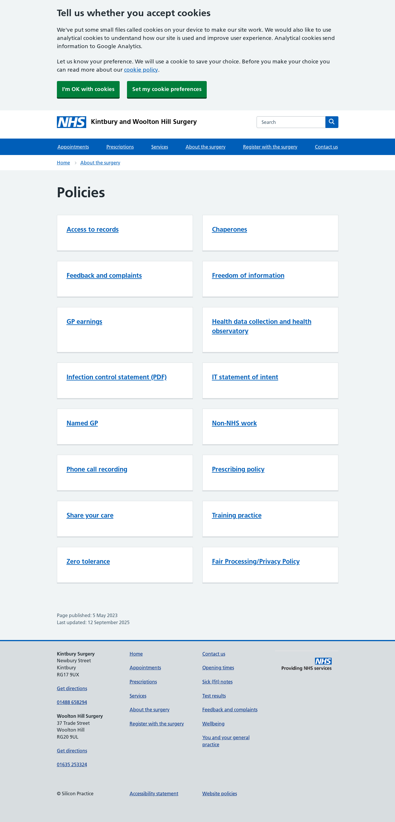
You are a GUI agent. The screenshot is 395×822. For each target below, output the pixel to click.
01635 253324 (72, 764)
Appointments (73, 147)
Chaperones (229, 229)
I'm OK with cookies (88, 89)
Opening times (218, 668)
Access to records (93, 229)
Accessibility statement (154, 793)
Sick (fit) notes (217, 682)
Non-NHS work (234, 423)
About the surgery (206, 147)
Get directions (72, 688)
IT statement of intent (245, 377)
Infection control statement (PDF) (117, 377)
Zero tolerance (88, 561)
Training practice (237, 515)
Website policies (219, 793)
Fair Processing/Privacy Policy (256, 561)
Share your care (90, 515)
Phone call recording (97, 469)
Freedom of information (248, 275)
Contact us (326, 147)
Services (159, 147)
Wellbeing (213, 724)
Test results (214, 696)
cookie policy (141, 69)
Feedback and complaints (104, 275)
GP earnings (84, 321)
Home (63, 163)
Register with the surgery (270, 147)
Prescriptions (120, 147)
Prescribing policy (238, 469)
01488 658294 (72, 702)
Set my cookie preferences (166, 89)
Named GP (82, 423)
